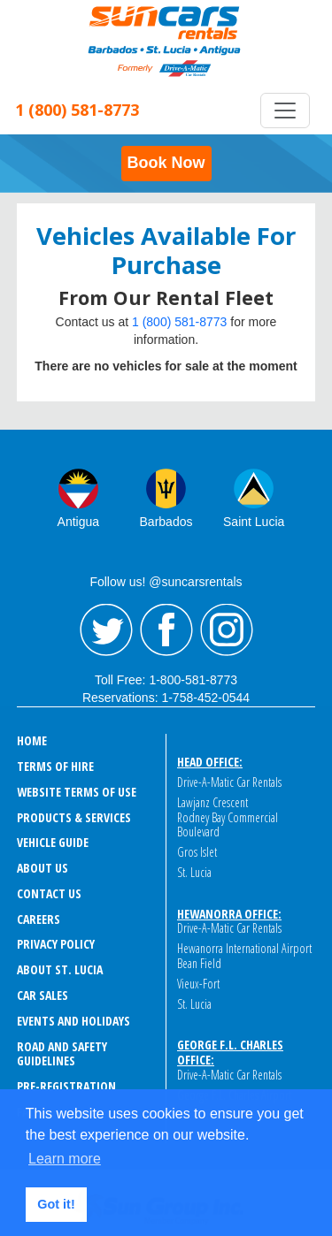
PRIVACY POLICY (56, 943)
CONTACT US (49, 893)
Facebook (166, 630)
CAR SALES (42, 995)
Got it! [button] (55, 1204)
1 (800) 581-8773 (179, 322)
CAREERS (38, 919)
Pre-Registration (66, 1086)
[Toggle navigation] (285, 110)
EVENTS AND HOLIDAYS (73, 1020)
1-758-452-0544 (205, 697)
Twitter (106, 630)
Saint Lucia (253, 522)
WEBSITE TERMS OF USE (76, 791)
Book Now (166, 163)
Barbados (166, 522)
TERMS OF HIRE (55, 766)
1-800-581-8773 (193, 680)
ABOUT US (42, 867)
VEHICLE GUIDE (53, 842)
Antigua (78, 522)
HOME (32, 740)
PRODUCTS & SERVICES (74, 817)
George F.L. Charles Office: (230, 1052)
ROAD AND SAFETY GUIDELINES (62, 1054)
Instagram (226, 630)
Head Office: (210, 761)
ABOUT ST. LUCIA (60, 969)
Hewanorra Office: (229, 913)
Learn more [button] (64, 1158)
